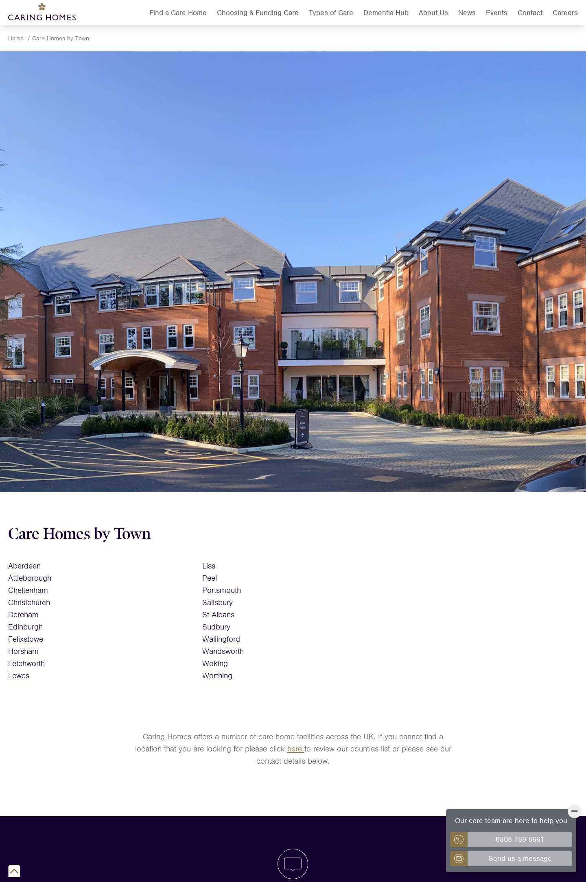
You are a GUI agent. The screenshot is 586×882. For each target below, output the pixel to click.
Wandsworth (223, 651)
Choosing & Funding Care (258, 12)
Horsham (23, 651)
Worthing (217, 676)
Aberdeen (24, 566)
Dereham (23, 615)
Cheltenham (28, 590)
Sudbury (216, 627)
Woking (215, 663)
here (295, 749)
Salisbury (217, 602)
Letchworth (26, 663)
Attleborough (29, 578)
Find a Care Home (178, 12)
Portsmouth (221, 590)
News (467, 12)
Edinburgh (25, 627)
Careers (565, 12)
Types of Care (331, 12)
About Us (433, 12)
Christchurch (29, 602)
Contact (530, 12)
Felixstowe (25, 639)
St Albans (218, 615)
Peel (209, 578)
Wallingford (221, 639)
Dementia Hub (386, 12)
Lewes (18, 676)
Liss (208, 566)
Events (496, 12)
